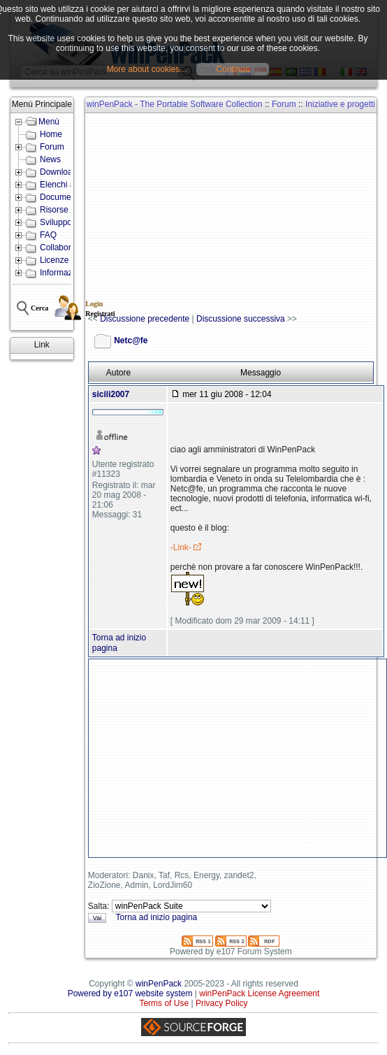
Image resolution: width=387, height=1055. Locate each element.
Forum (52, 147)
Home (51, 134)
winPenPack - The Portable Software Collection (175, 104)
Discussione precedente (144, 319)
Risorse (54, 210)
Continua (232, 69)
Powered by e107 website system (130, 993)
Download (58, 172)
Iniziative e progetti (340, 104)
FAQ (48, 235)
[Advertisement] (237, 214)
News (50, 159)
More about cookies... (147, 69)
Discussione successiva (240, 319)
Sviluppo (56, 222)
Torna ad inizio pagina (156, 917)
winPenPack (159, 984)
